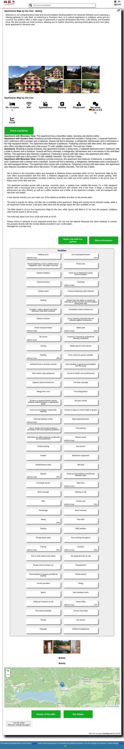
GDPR (121, 743)
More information (103, 240)
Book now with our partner (73, 240)
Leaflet (104, 706)
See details (78, 714)
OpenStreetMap (114, 706)
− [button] (8, 675)
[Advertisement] (62, 46)
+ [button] (8, 671)
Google (34, 743)
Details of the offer (46, 714)
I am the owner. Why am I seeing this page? (19, 724)
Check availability (19, 131)
